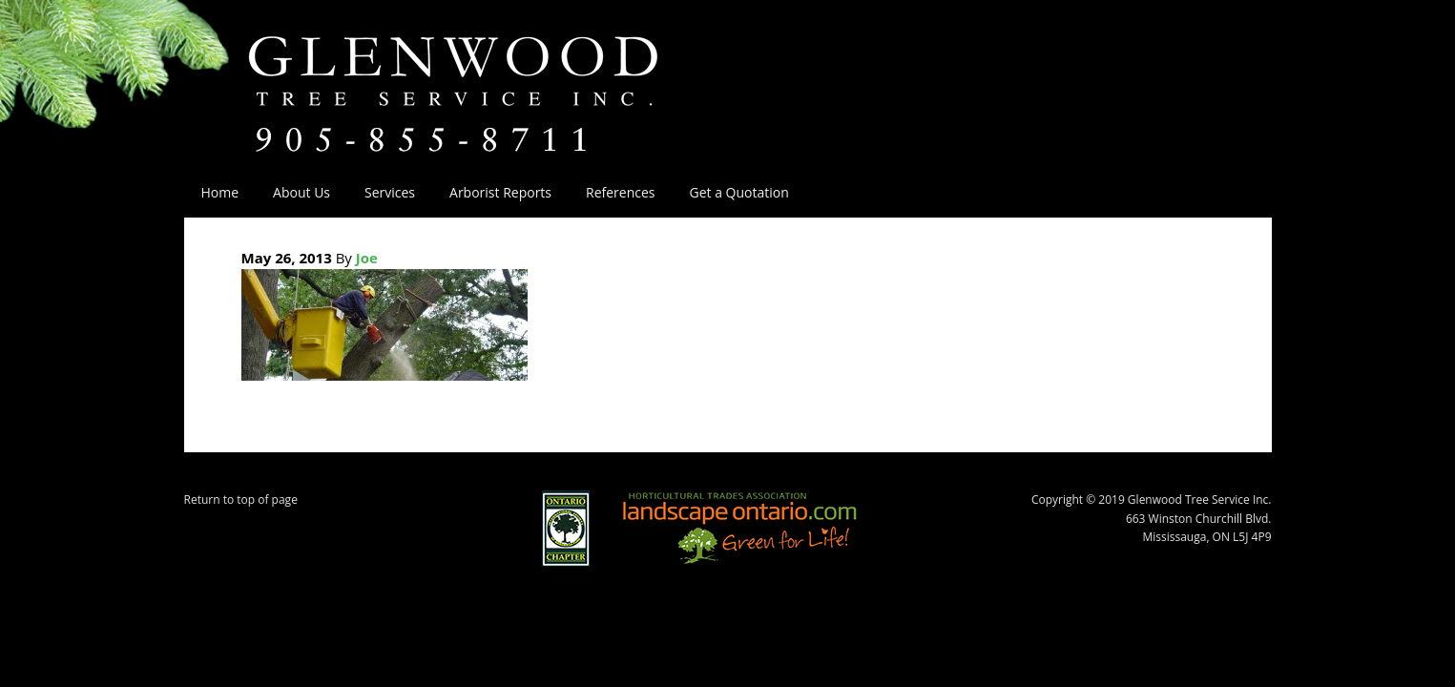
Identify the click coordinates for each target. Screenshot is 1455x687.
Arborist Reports (500, 192)
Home (220, 192)
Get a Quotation (739, 192)
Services (381, 192)
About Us (293, 192)
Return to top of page (241, 499)
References (620, 192)
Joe (367, 257)
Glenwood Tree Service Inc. (488, 74)
